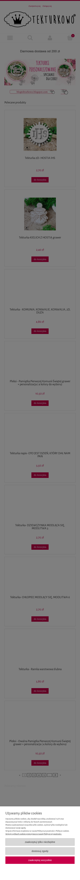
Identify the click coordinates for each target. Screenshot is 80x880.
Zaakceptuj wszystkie (40, 860)
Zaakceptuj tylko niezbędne (40, 841)
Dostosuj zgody (40, 851)
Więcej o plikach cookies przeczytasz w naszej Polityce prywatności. (33, 834)
